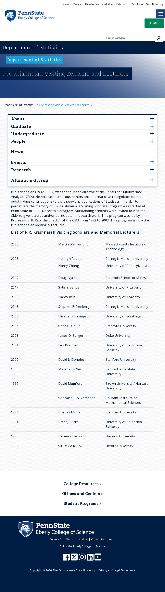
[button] (154, 24)
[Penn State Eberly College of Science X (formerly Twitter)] (75, 559)
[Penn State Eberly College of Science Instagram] (83, 559)
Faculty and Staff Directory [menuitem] (147, 4)
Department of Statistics (18, 105)
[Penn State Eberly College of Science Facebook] (67, 559)
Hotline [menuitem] (83, 539)
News (17, 151)
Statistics (33, 47)
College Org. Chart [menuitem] (62, 539)
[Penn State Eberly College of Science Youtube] (98, 559)
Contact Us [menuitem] (98, 539)
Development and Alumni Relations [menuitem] (106, 4)
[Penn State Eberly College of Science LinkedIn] (91, 559)
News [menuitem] (66, 4)
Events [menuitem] (77, 4)
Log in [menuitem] (111, 539)
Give (154, 22)
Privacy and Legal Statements (116, 570)
